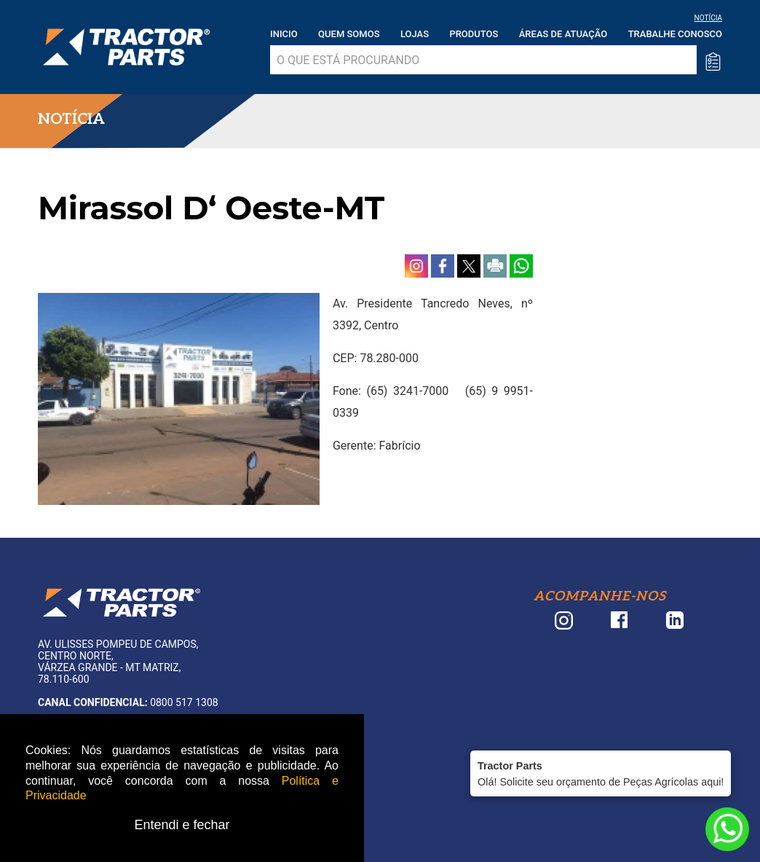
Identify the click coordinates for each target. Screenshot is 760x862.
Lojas (414, 33)
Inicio (284, 33)
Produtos (473, 33)
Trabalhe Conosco (675, 33)
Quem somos (348, 33)
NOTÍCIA (708, 18)
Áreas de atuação (563, 33)
